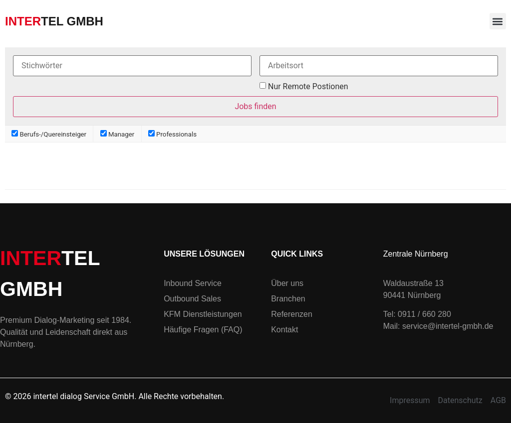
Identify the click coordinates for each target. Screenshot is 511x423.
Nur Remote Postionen (308, 87)
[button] (498, 21)
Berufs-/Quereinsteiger (48, 134)
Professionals (172, 134)
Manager (117, 134)
